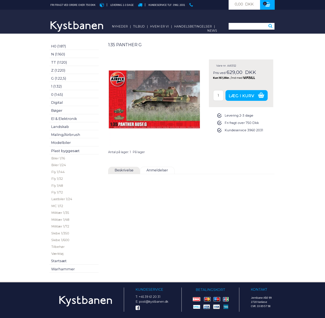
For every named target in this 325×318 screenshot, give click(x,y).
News (212, 31)
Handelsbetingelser (193, 26)
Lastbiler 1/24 (61, 199)
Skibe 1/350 (60, 233)
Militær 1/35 (60, 213)
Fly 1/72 (57, 192)
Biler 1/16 (58, 158)
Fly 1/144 (58, 172)
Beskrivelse (124, 170)
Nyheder (120, 26)
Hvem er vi (159, 26)
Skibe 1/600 (60, 240)
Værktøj (57, 254)
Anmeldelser (157, 170)
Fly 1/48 (57, 186)
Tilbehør (58, 247)
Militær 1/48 (60, 220)
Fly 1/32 (57, 179)
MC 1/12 (57, 206)
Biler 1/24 (58, 165)
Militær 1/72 (60, 226)
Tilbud (139, 26)
